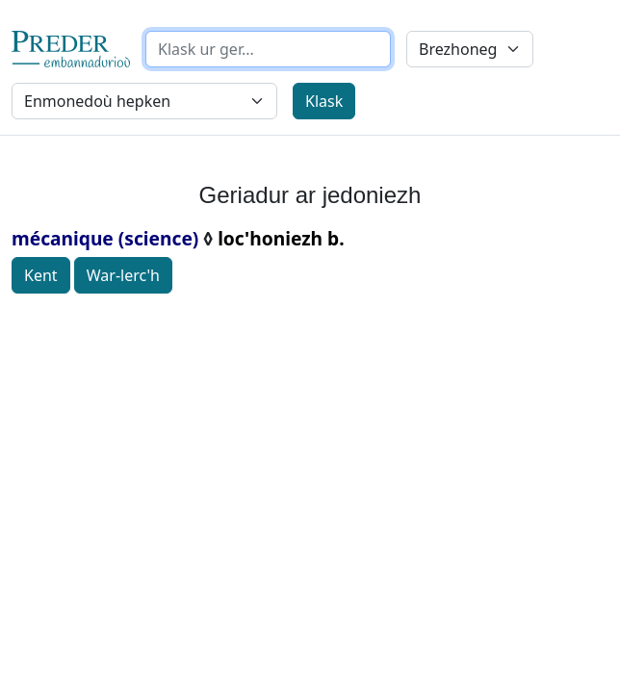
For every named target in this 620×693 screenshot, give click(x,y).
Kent (41, 275)
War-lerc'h (123, 275)
